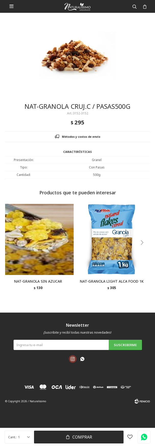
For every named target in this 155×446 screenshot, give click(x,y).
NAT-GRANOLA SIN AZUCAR (38, 281)
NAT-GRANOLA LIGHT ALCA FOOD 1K (112, 281)
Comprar (82, 437)
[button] (143, 253)
